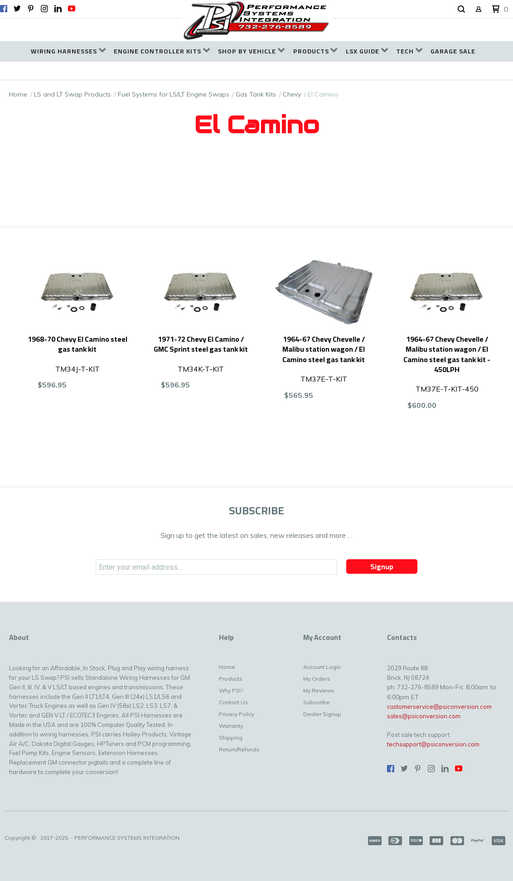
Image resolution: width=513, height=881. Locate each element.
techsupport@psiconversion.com (433, 744)
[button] (461, 9)
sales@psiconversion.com (423, 716)
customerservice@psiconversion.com (439, 706)
